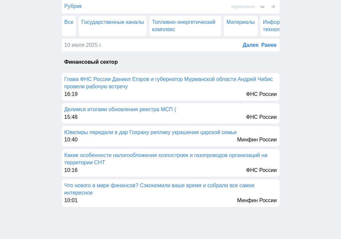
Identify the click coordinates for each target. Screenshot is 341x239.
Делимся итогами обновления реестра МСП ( (120, 109)
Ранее (269, 45)
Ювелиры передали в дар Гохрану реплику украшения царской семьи (150, 132)
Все (69, 22)
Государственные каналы (112, 22)
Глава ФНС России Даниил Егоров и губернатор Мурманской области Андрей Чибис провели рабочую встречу (168, 82)
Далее (251, 45)
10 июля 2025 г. (83, 45)
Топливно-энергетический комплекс (183, 25)
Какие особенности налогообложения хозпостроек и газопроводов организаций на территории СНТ (166, 158)
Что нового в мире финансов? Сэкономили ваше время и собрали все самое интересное (159, 189)
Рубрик (73, 6)
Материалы (240, 22)
